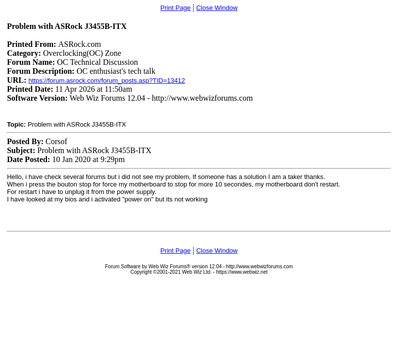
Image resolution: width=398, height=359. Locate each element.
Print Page (175, 7)
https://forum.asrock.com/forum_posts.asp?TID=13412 (106, 80)
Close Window (216, 7)
